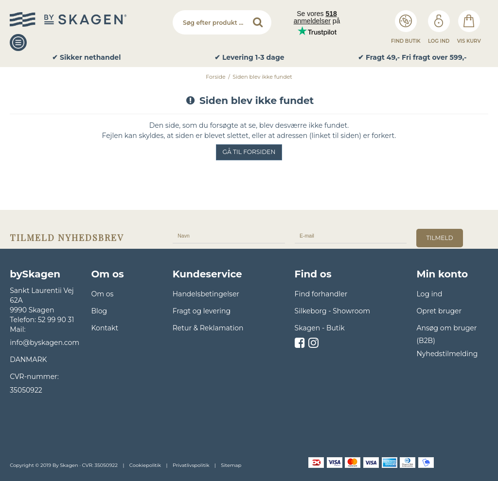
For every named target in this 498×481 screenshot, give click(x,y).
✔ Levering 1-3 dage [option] (249, 57)
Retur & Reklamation (208, 328)
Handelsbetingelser (206, 294)
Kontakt (104, 328)
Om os (102, 294)
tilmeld (439, 237)
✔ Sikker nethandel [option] (86, 57)
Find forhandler (321, 294)
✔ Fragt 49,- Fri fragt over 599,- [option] (412, 57)
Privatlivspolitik (191, 465)
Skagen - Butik (320, 328)
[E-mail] (351, 235)
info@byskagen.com (44, 342)
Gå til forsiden (249, 151)
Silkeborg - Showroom (332, 311)
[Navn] (229, 235)
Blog (99, 311)
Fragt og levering (202, 311)
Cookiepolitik (145, 465)
